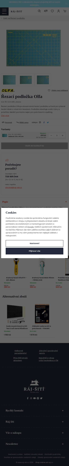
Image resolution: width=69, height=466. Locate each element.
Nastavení (34, 243)
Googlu (30, 227)
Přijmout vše (34, 251)
